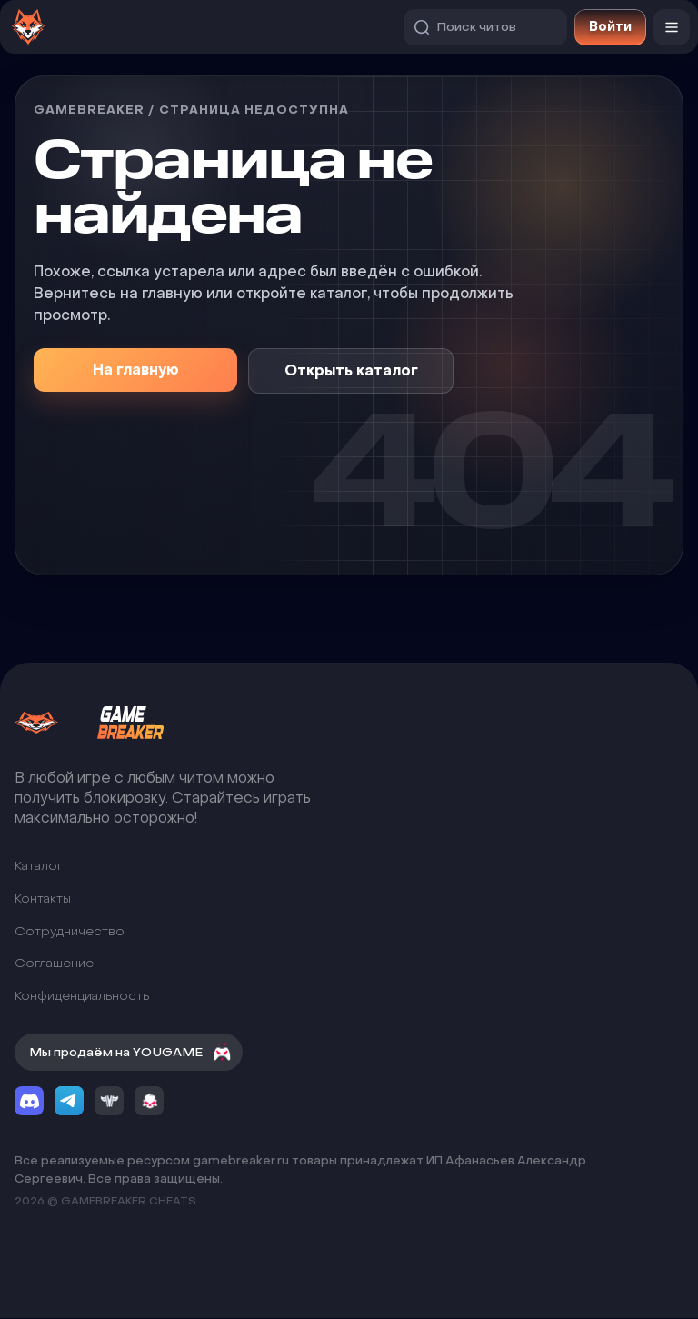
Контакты (43, 898)
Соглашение (54, 963)
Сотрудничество (70, 931)
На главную (136, 369)
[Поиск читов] (485, 27)
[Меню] (671, 27)
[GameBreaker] (105, 722)
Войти (610, 26)
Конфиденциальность (82, 995)
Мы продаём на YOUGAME (130, 1053)
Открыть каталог (351, 370)
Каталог (39, 866)
